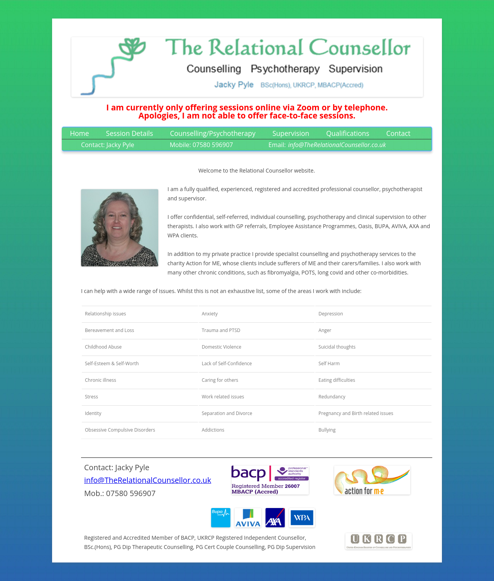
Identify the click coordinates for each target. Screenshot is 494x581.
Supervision (290, 133)
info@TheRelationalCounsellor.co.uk (147, 480)
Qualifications (347, 133)
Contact (398, 133)
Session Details (129, 133)
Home (79, 133)
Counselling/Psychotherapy (213, 133)
